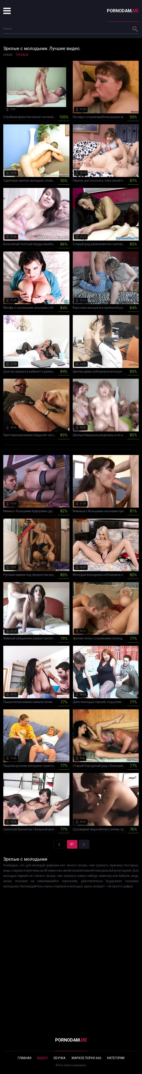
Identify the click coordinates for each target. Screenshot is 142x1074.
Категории (115, 1058)
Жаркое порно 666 (86, 1058)
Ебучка (60, 1058)
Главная (24, 1058)
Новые (7, 54)
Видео (42, 1058)
